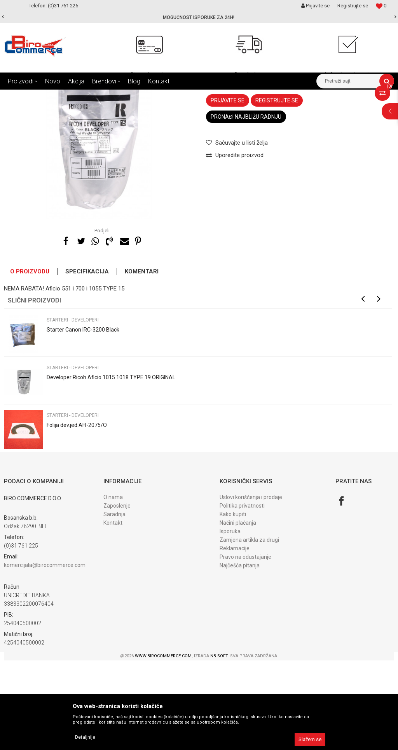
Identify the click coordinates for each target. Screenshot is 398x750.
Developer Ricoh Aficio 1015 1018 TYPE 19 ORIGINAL (111, 467)
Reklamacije (235, 638)
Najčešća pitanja (240, 655)
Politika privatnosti (242, 595)
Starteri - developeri (222, 95)
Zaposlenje (117, 595)
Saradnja (114, 604)
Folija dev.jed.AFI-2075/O (77, 515)
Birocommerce (20, 95)
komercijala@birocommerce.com (45, 654)
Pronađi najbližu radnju (246, 206)
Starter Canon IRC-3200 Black (83, 419)
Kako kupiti (233, 604)
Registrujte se (352, 6)
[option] (199, 17)
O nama (113, 587)
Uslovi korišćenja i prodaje (251, 587)
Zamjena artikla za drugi (249, 629)
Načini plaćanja (238, 612)
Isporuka (230, 621)
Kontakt (112, 612)
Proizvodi (54, 95)
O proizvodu (29, 361)
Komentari (142, 361)
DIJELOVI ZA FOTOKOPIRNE (101, 95)
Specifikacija (87, 361)
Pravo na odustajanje (245, 646)
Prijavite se (227, 190)
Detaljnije (85, 737)
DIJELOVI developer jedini (166, 95)
